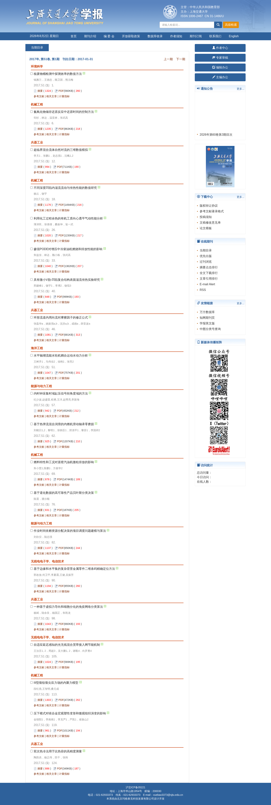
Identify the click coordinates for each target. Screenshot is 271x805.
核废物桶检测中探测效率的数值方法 (58, 73)
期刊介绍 (90, 36)
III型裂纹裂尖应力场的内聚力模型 (56, 682)
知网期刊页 (207, 317)
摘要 (40, 90)
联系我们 (215, 36)
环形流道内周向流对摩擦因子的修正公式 (61, 317)
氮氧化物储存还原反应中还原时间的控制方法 (64, 111)
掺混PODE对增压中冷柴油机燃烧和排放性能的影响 (68, 249)
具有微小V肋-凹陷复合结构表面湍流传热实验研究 (67, 279)
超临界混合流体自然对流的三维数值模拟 (61, 149)
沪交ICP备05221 (135, 787)
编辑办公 (220, 67)
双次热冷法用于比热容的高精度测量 (58, 751)
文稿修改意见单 (210, 222)
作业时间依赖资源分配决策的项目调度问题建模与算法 (70, 530)
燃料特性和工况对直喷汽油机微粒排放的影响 (64, 462)
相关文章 (51, 96)
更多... (240, 88)
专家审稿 (220, 57)
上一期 (168, 59)
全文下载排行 (209, 273)
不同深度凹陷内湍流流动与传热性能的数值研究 (65, 187)
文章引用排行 (209, 278)
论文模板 (206, 228)
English (234, 36)
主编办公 (220, 77)
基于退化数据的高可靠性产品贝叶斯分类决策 (64, 492)
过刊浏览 (206, 261)
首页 (74, 36)
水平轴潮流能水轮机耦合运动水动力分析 (61, 355)
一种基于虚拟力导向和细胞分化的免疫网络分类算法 (68, 606)
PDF (61, 90)
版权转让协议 (209, 205)
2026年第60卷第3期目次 (216, 136)
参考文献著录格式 (212, 211)
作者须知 (176, 36)
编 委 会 (109, 36)
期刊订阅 (196, 36)
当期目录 (206, 250)
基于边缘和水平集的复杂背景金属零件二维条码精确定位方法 (74, 568)
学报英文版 (207, 323)
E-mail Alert (207, 284)
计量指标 (64, 96)
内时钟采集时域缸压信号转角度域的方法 (61, 393)
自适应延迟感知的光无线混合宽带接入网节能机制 (67, 644)
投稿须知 (206, 217)
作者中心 (220, 47)
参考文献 (39, 96)
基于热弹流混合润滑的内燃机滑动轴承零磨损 (64, 424)
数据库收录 (155, 36)
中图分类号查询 (210, 329)
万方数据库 (207, 312)
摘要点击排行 (209, 267)
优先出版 (206, 256)
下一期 (180, 59)
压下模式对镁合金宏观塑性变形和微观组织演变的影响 (70, 713)
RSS (203, 289)
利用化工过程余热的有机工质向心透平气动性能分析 (68, 218)
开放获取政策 (131, 36)
